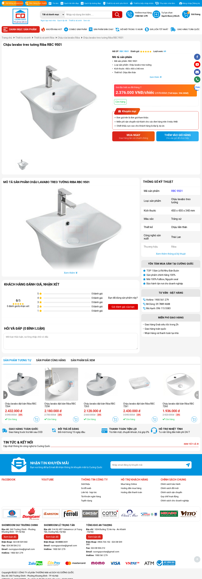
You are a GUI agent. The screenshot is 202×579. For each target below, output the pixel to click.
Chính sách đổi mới (169, 488)
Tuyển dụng (86, 500)
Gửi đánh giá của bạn (123, 306)
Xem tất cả (191, 444)
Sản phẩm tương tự (17, 360)
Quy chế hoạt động (169, 496)
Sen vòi (86, 20)
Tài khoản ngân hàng (91, 496)
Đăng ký (196, 3)
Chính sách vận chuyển (171, 492)
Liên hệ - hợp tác (89, 492)
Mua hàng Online (129, 484)
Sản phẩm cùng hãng (51, 360)
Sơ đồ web (86, 488)
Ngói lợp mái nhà (48, 20)
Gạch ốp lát (62, 20)
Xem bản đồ (10, 537)
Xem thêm (155, 77)
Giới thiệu (85, 484)
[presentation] (5, 395)
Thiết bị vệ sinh (75, 20)
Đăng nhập (187, 3)
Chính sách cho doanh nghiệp (175, 500)
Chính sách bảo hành (170, 484)
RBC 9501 (177, 191)
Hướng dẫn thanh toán (131, 492)
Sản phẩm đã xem (83, 360)
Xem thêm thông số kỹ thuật (171, 253)
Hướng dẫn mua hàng (131, 488)
